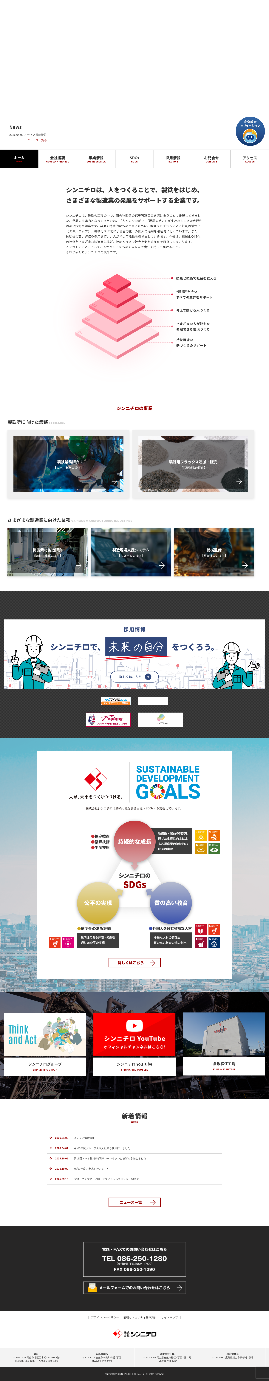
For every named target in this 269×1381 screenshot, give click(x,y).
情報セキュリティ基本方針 (140, 1317)
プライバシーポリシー (105, 1317)
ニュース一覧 (37, 140)
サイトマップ (170, 1317)
